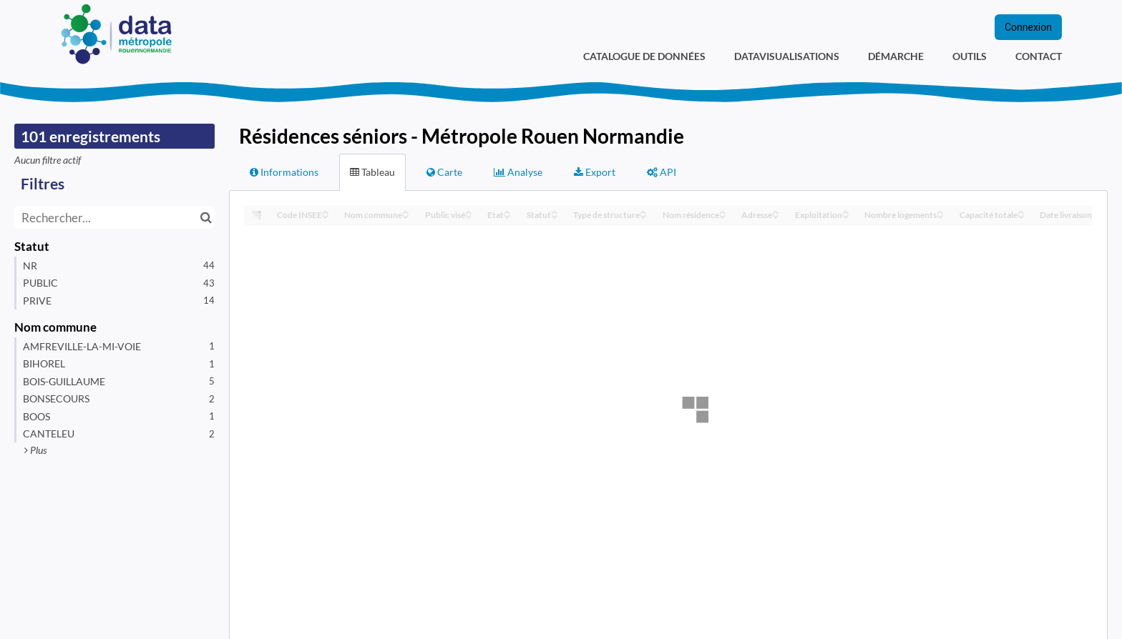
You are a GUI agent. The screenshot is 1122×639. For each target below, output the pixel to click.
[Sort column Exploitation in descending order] (845, 215)
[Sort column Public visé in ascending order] (468, 211)
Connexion (1028, 27)
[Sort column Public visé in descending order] (468, 215)
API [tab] (661, 172)
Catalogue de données (644, 56)
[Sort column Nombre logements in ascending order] (940, 211)
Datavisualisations (786, 56)
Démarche (896, 56)
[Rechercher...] (114, 218)
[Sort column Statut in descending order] (554, 215)
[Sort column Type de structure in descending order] (643, 215)
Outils (969, 56)
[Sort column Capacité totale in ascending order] (1021, 211)
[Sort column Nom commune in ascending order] (405, 211)
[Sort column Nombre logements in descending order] (940, 215)
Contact (1038, 56)
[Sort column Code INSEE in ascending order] (325, 211)
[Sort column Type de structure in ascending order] (643, 211)
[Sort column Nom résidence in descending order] (722, 215)
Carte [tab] (444, 172)
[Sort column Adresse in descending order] (775, 215)
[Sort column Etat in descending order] (507, 215)
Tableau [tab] (372, 172)
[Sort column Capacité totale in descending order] (1021, 215)
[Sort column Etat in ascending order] (507, 211)
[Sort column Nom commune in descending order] (405, 215)
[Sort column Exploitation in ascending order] (845, 211)
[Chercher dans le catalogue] (206, 218)
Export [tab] (594, 172)
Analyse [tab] (518, 172)
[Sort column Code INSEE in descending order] (325, 215)
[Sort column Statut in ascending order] (554, 211)
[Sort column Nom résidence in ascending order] (722, 211)
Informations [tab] (284, 172)
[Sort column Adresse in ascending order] (775, 211)
